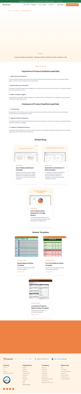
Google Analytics (26, 373)
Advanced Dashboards (66, 371)
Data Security (45, 373)
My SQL (24, 380)
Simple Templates (65, 375)
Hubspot (24, 367)
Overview (5, 367)
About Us (44, 367)
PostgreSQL (25, 378)
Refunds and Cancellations (47, 378)
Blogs (62, 367)
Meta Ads (24, 377)
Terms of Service (45, 380)
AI (3, 369)
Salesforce (24, 369)
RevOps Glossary (64, 377)
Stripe (23, 382)
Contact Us (44, 371)
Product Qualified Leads (25, 10)
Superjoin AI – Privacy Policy (47, 382)
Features (5, 371)
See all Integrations (26, 384)
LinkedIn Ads (25, 375)
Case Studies (64, 369)
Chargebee (24, 371)
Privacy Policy (45, 377)
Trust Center (44, 375)
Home (10, 10)
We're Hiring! (44, 369)
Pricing (39, 4)
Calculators (15, 10)
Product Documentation (8, 373)
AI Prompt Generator (65, 378)
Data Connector (26, 4)
